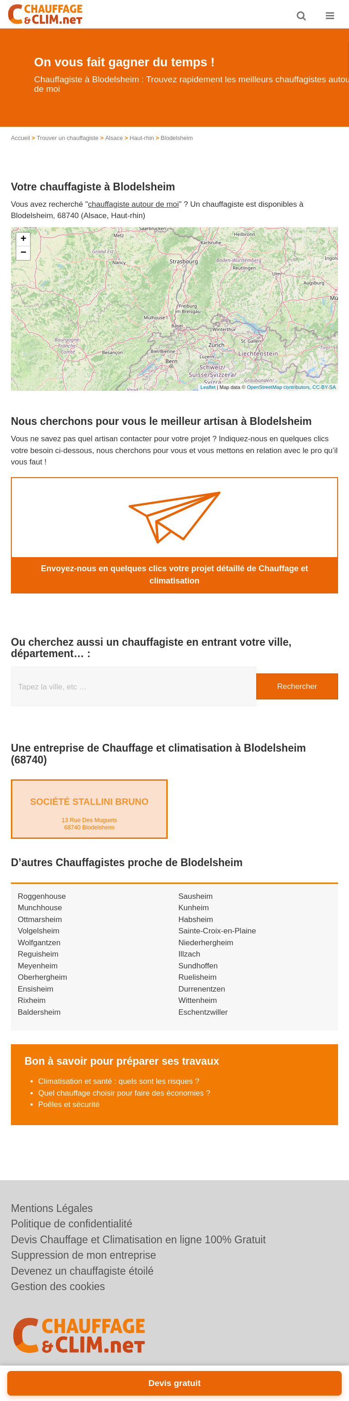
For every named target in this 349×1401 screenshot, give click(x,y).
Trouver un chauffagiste (68, 138)
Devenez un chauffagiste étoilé (82, 1271)
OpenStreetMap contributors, (279, 387)
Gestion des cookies (58, 1286)
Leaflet (207, 387)
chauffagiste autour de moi (133, 204)
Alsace (114, 138)
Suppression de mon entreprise (83, 1255)
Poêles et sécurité (69, 1104)
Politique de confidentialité (71, 1224)
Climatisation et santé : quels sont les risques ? (118, 1081)
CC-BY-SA (324, 387)
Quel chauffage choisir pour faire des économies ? (125, 1093)
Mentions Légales (52, 1208)
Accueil (20, 138)
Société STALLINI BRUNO (89, 802)
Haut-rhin (142, 138)
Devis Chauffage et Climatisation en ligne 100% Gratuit (138, 1240)
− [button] (23, 253)
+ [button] (23, 239)
